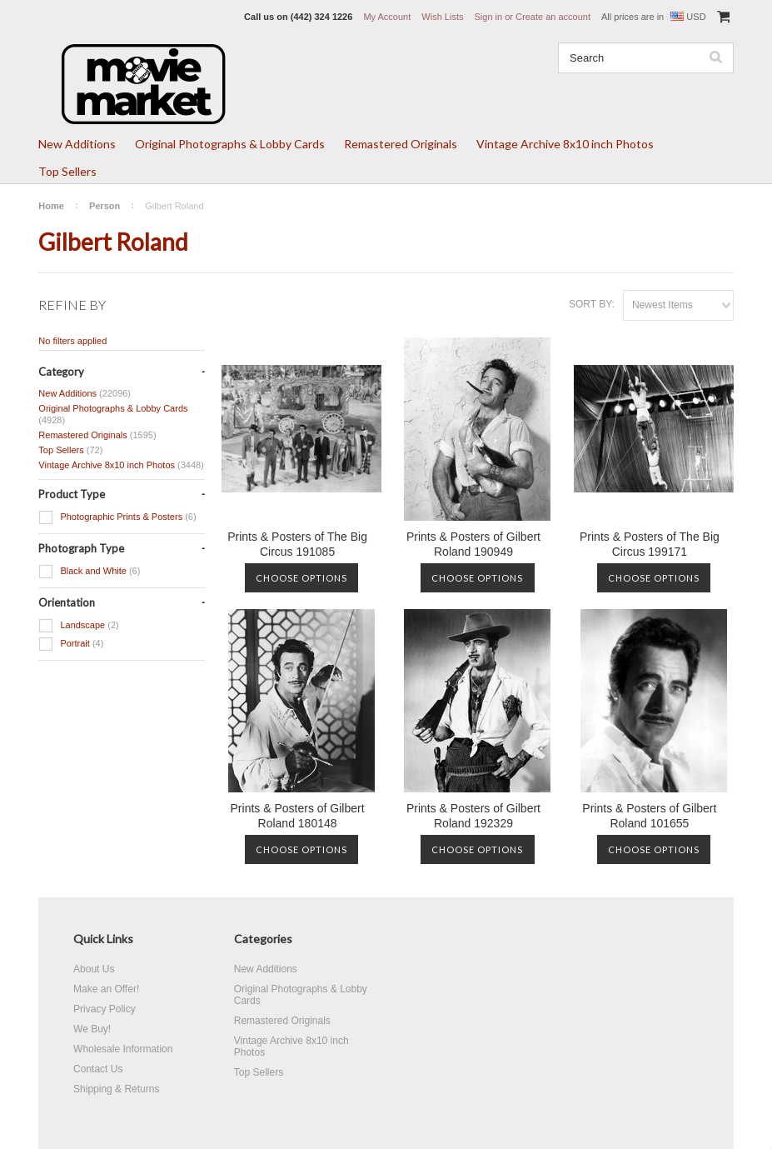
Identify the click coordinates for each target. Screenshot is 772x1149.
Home (51, 206)
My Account (387, 17)
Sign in (489, 17)
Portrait (70, 644)
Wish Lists (442, 17)
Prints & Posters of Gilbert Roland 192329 (473, 816)
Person (104, 206)
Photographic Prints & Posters (117, 517)
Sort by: (592, 304)
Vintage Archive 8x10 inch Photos (565, 144)
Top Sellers (67, 171)
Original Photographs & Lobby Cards (230, 144)
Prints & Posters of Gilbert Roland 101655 (649, 816)
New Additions (77, 144)
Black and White (89, 571)
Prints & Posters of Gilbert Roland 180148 (298, 816)
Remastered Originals (400, 144)
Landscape (78, 625)
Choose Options (301, 577)
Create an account (552, 17)
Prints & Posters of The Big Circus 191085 (297, 544)
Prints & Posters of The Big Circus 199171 (650, 544)
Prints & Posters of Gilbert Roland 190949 (473, 544)
